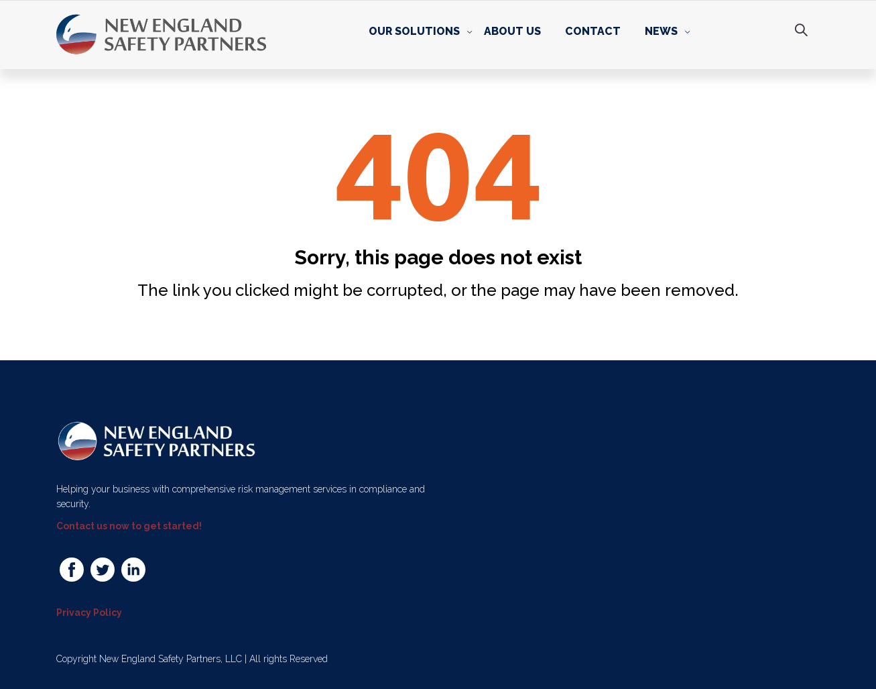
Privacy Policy (89, 612)
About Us (512, 31)
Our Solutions (414, 31)
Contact (593, 31)
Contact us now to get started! (129, 526)
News (661, 31)
